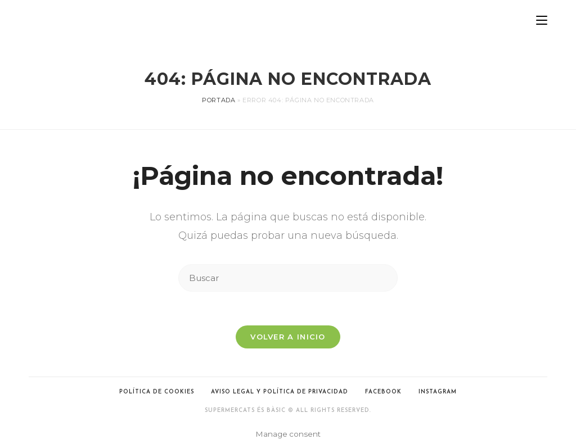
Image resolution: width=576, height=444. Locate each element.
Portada (218, 100)
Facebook (383, 392)
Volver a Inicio (288, 336)
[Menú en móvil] (541, 21)
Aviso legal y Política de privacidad (279, 392)
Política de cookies (156, 392)
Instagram (437, 392)
